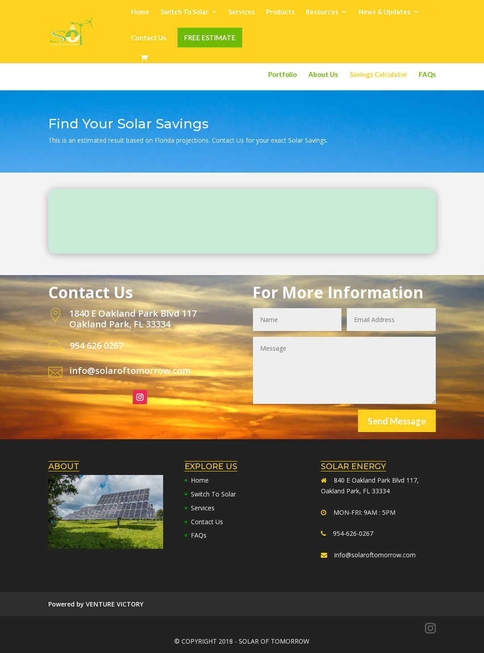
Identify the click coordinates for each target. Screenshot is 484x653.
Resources (322, 12)
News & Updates (384, 12)
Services (241, 12)
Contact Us (148, 38)
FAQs (427, 74)
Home (140, 12)
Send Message (397, 421)
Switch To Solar (184, 12)
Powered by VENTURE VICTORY (95, 604)
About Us (323, 74)
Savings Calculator (378, 74)
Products (280, 12)
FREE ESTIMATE (210, 38)
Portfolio (282, 74)
